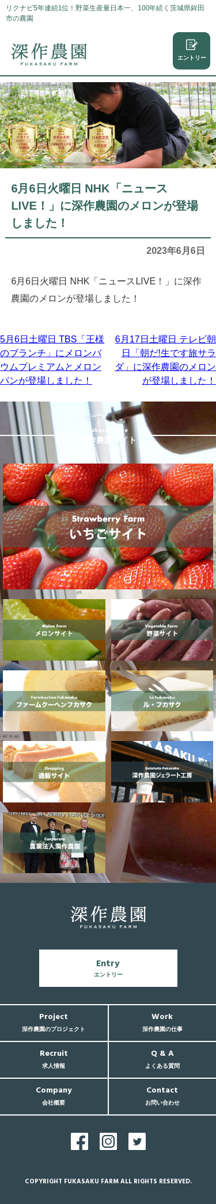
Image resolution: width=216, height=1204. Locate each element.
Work (162, 1022)
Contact (162, 1095)
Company (53, 1095)
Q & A (162, 1059)
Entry (108, 967)
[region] (108, 125)
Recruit (54, 1059)
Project (53, 1022)
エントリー (191, 50)
